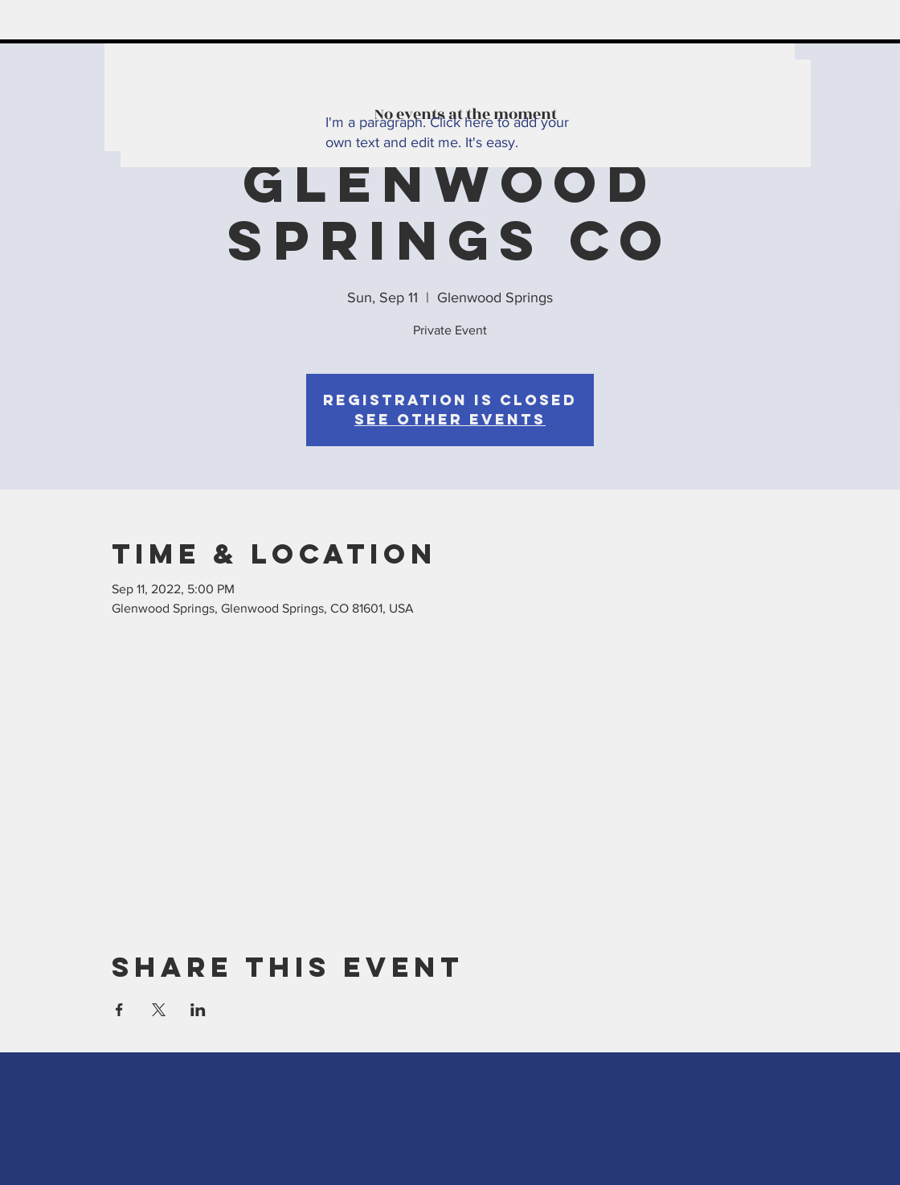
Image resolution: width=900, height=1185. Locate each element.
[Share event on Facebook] (119, 1009)
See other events (450, 419)
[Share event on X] (158, 1009)
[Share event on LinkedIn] (198, 1009)
